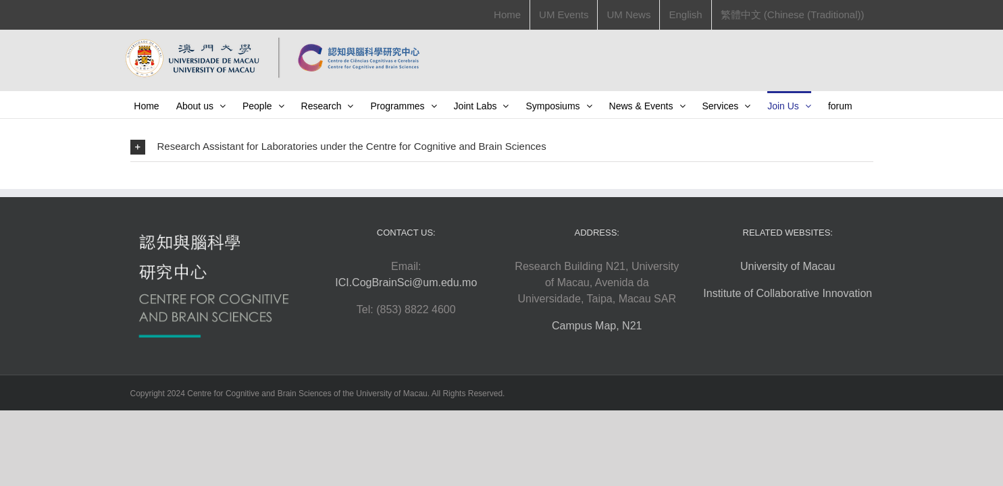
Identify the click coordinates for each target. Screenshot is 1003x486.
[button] (501, 173)
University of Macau (787, 293)
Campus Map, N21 (597, 352)
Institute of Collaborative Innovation (787, 320)
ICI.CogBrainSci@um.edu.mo (406, 309)
